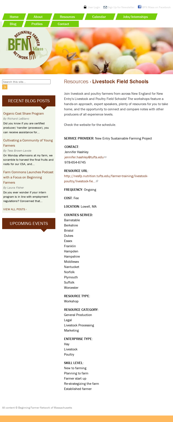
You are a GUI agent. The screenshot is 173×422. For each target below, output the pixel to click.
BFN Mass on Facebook (156, 7)
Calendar (99, 16)
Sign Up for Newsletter (121, 7)
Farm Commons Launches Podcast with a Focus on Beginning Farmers (28, 177)
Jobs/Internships (135, 16)
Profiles (37, 24)
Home (14, 16)
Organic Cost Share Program (23, 113)
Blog (13, 24)
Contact (63, 24)
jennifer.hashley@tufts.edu (85, 157)
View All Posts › (15, 209)
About (38, 16)
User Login (94, 7)
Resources (67, 16)
